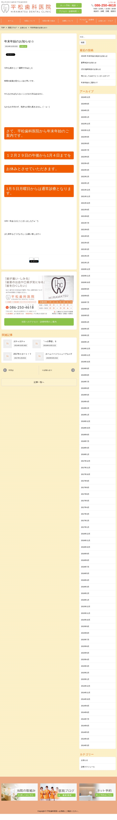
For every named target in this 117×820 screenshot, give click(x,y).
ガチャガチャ (19, 341)
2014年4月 (85, 739)
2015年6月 (85, 646)
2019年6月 (85, 388)
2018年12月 (85, 421)
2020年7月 (85, 302)
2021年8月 (85, 216)
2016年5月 (85, 573)
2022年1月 (85, 183)
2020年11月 (85, 276)
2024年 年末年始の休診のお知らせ (94, 56)
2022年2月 (85, 177)
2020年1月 (85, 342)
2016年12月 (85, 534)
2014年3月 (85, 745)
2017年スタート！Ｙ (22, 354)
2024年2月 (85, 110)
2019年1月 (85, 415)
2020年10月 (85, 282)
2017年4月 (85, 507)
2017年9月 (85, 481)
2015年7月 (85, 640)
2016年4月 (85, 580)
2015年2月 (85, 673)
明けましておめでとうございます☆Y (95, 76)
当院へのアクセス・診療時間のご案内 (39, 322)
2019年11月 (85, 355)
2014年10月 (85, 699)
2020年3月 (85, 329)
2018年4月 (85, 448)
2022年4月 (85, 163)
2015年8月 (85, 633)
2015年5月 (85, 653)
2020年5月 (85, 315)
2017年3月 (85, 514)
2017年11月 (85, 468)
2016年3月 (85, 587)
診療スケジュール (88, 767)
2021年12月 (85, 190)
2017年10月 (85, 474)
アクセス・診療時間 (68, 11)
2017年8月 (85, 487)
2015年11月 (85, 613)
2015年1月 (85, 679)
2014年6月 (85, 726)
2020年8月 (85, 296)
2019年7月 (85, 382)
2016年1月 (85, 600)
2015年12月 (85, 606)
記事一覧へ (39, 382)
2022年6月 (85, 157)
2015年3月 (85, 666)
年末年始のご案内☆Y (89, 83)
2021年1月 (85, 263)
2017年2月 (85, 521)
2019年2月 (85, 408)
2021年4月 (85, 243)
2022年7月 (85, 150)
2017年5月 (85, 501)
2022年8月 (85, 143)
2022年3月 (85, 170)
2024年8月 (85, 104)
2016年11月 (85, 540)
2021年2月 (85, 256)
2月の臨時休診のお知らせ (91, 69)
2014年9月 (85, 706)
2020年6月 (85, 309)
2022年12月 (85, 124)
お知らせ (23, 46)
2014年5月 (85, 732)
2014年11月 (85, 693)
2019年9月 (85, 368)
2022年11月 (85, 130)
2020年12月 (85, 269)
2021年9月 (85, 210)
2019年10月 (85, 362)
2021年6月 (85, 229)
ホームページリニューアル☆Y (58, 354)
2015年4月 (85, 659)
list (34, 259)
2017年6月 (85, 494)
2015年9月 (85, 626)
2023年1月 (85, 117)
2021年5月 (85, 236)
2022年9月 (85, 137)
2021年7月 (85, 223)
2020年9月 (85, 289)
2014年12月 (85, 686)
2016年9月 (85, 554)
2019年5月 (85, 395)
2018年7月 (85, 441)
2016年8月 (85, 560)
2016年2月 (85, 593)
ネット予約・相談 (68, 5)
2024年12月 (85, 97)
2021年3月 (85, 249)
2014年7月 (85, 719)
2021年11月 (85, 196)
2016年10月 (85, 547)
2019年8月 (85, 375)
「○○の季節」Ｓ (50, 341)
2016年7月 (85, 567)
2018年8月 (85, 435)
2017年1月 (85, 527)
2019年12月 (85, 349)
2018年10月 (85, 428)
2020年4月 (85, 322)
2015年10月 (85, 620)
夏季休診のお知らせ (88, 63)
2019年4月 (85, 401)
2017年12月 (85, 461)
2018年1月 (85, 454)
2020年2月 (85, 335)
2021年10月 (85, 203)
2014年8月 (85, 712)
